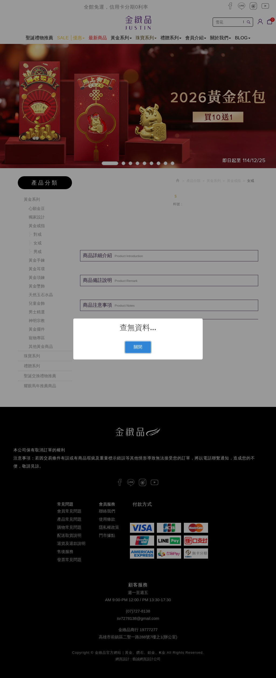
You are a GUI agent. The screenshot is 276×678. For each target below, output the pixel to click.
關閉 (138, 347)
